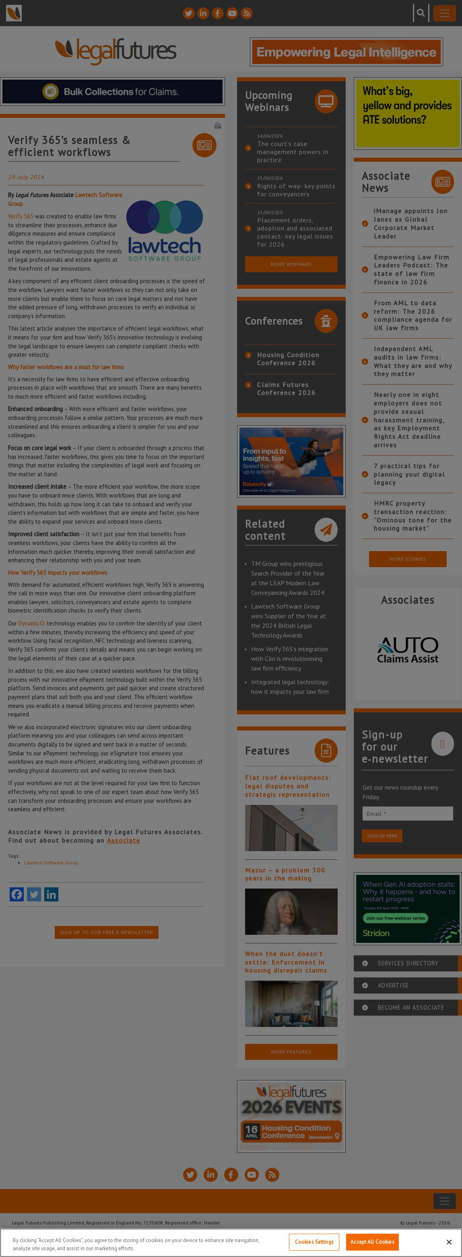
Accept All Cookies (372, 1241)
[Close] (449, 1242)
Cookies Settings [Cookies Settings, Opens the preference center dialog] (314, 1241)
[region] (231, 1242)
